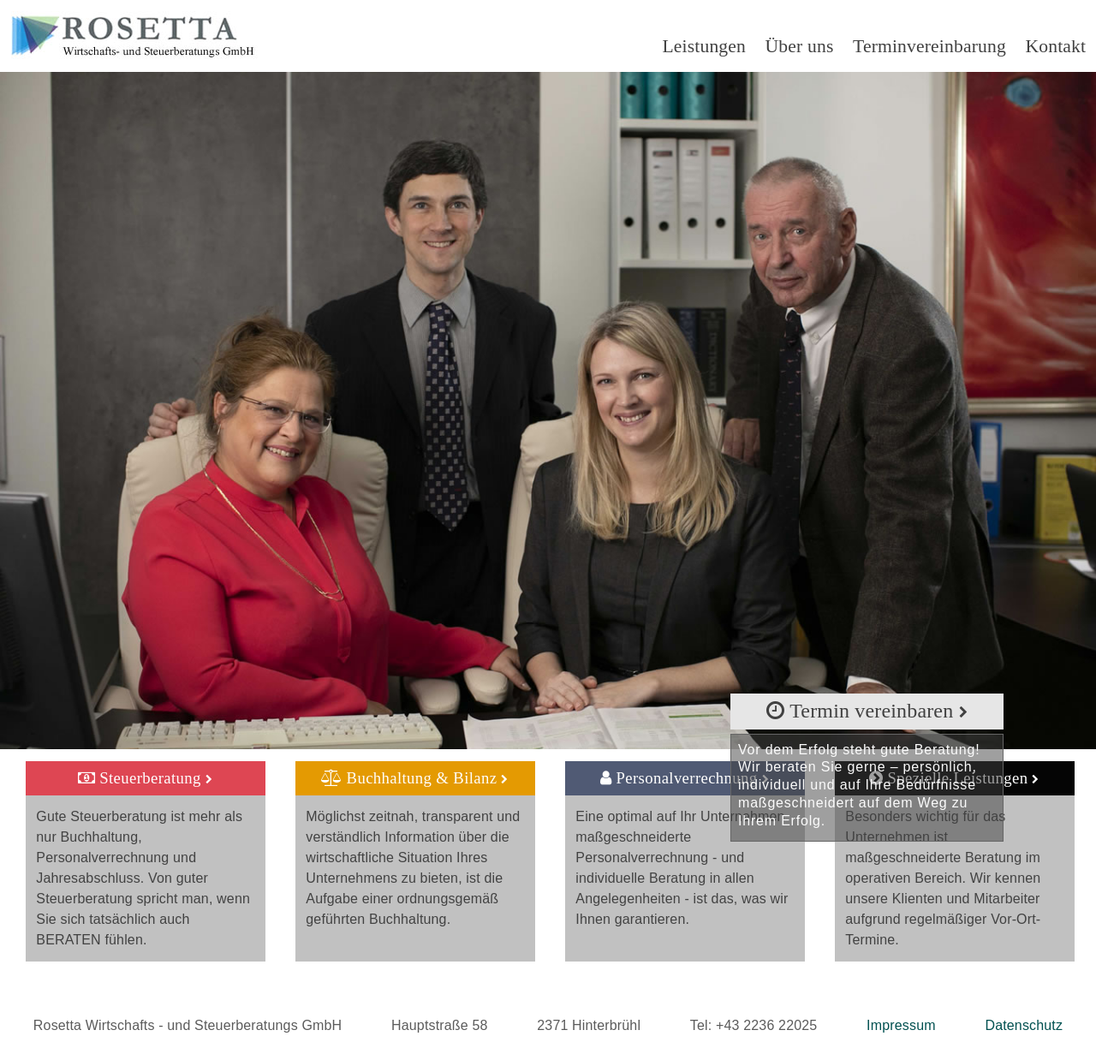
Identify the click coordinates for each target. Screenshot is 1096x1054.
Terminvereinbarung (929, 46)
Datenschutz (1024, 1025)
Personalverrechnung (684, 778)
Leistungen (704, 46)
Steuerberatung (145, 778)
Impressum (901, 1025)
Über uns (799, 46)
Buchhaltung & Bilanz (415, 778)
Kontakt (1056, 46)
